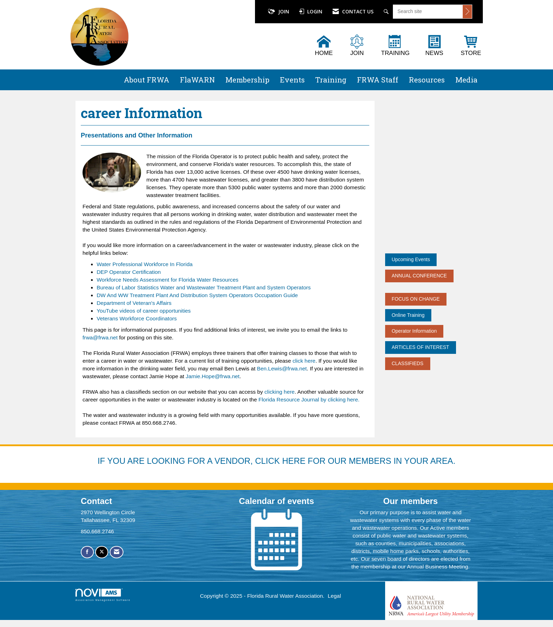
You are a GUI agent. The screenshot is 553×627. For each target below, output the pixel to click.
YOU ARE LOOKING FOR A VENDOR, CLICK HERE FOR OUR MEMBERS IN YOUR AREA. (281, 461)
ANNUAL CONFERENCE (419, 275)
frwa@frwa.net (100, 337)
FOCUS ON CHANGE (416, 299)
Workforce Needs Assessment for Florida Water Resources (167, 280)
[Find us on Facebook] (87, 552)
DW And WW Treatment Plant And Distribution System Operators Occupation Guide (197, 295)
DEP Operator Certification (129, 272)
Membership (247, 80)
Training (330, 80)
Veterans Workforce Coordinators (137, 318)
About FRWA (146, 80)
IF (102, 461)
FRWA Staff (377, 80)
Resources (427, 80)
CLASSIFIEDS (408, 363)
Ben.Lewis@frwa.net (281, 368)
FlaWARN (197, 80)
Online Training (408, 315)
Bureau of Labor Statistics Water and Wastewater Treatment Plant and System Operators (204, 287)
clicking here (280, 392)
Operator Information (414, 331)
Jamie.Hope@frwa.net (213, 376)
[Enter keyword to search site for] (428, 11)
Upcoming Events (411, 259)
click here (303, 361)
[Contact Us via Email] (116, 552)
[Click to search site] (467, 11)
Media (466, 80)
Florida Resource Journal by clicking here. (308, 399)
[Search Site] (387, 12)
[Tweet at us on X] (101, 552)
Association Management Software (102, 595)
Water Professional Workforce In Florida (145, 264)
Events (292, 80)
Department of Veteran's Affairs (134, 303)
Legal (334, 596)
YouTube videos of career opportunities (144, 311)
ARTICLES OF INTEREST (420, 347)
